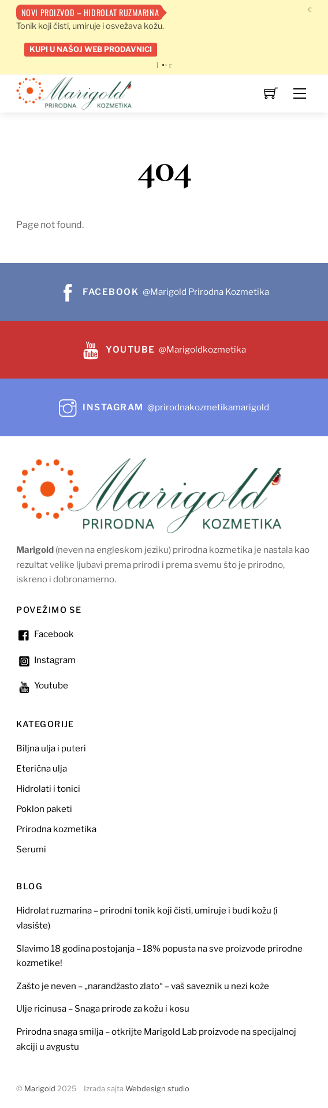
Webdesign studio (157, 1088)
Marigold (39, 1088)
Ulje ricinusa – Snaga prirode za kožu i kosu (102, 1008)
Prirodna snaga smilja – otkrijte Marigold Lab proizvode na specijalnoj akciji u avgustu (156, 1039)
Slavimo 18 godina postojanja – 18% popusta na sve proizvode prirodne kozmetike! (159, 956)
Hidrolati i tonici (48, 788)
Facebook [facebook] (45, 633)
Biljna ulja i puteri (51, 748)
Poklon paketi (44, 808)
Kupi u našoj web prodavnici (90, 49)
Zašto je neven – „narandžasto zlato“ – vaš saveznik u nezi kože (142, 985)
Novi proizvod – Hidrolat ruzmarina (90, 12)
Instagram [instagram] (46, 659)
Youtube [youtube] (42, 685)
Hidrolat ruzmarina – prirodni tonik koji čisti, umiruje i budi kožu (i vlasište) (147, 918)
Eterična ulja (41, 768)
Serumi (31, 849)
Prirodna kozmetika (56, 828)
